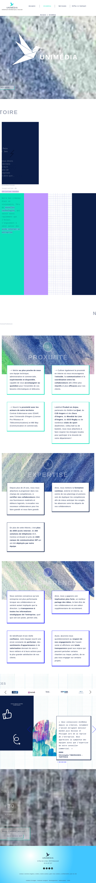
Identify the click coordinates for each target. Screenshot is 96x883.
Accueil (32, 6)
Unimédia (47, 6)
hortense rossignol (42, 880)
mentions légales (29, 873)
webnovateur (62, 880)
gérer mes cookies (55, 873)
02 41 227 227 (48, 863)
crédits (37, 873)
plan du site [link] (73, 873)
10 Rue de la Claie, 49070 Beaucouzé (48, 861)
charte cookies (44, 873)
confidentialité (65, 873)
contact (21, 873)
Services (62, 6)
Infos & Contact (79, 6)
